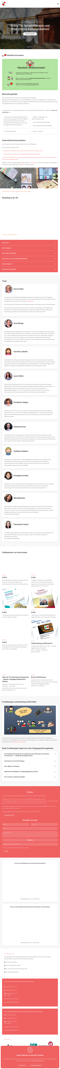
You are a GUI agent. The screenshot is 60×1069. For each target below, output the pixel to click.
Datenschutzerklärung (36, 1061)
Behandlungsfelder (30, 34)
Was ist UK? (5, 243)
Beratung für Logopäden (9, 269)
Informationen (32, 162)
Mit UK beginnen (6, 248)
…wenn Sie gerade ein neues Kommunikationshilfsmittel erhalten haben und (21, 154)
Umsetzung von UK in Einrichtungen (14, 761)
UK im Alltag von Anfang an (11, 766)
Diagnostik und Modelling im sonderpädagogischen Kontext (21, 772)
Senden (6, 851)
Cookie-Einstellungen (36, 1065)
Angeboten (22, 164)
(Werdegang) (30, 301)
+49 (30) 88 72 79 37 (9, 815)
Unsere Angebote (7, 264)
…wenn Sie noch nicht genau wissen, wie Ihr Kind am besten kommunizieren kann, (22, 150)
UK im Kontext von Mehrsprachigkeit (14, 777)
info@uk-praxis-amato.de (19, 742)
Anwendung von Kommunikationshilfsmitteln (14, 259)
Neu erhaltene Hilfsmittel (9, 253)
